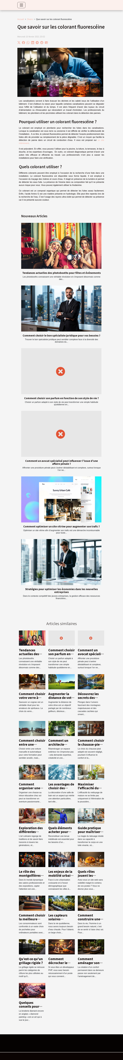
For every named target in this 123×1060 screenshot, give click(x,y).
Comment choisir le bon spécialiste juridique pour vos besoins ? (61, 335)
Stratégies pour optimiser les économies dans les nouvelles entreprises (61, 590)
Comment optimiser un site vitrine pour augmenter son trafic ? (61, 526)
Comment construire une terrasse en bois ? (91, 919)
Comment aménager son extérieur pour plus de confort (89, 965)
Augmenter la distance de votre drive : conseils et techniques (61, 699)
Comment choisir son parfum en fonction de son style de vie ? (61, 398)
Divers (30, 19)
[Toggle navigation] (21, 5)
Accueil (20, 19)
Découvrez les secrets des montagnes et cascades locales (90, 699)
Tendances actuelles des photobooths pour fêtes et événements (61, 273)
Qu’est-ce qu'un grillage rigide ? (31, 961)
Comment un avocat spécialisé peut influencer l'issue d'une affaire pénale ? (61, 462)
